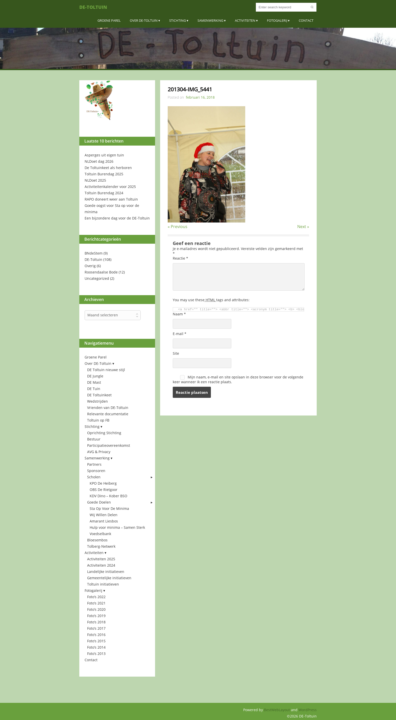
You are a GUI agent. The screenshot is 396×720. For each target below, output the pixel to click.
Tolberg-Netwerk (101, 546)
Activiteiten (245, 20)
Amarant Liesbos (104, 521)
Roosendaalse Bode (101, 272)
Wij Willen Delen (103, 514)
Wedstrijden (97, 401)
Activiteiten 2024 (101, 565)
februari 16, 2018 (200, 97)
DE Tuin (93, 388)
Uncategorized (97, 278)
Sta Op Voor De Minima (109, 508)
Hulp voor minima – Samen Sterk (117, 527)
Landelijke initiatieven (105, 571)
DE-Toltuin (93, 7)
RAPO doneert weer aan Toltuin (111, 199)
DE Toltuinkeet (99, 395)
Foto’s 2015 (96, 641)
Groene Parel (109, 20)
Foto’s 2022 (96, 596)
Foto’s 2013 (96, 653)
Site (176, 353)
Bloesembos (97, 540)
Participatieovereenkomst (108, 445)
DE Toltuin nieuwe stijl (106, 369)
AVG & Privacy (98, 451)
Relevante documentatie (107, 413)
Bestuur (94, 439)
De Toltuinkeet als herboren (108, 167)
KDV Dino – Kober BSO (108, 495)
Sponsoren (96, 470)
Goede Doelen (99, 502)
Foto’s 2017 (96, 628)
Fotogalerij (277, 20)
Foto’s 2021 (96, 603)
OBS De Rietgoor (103, 489)
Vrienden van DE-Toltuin (107, 407)
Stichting (177, 20)
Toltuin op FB (98, 420)
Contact (306, 20)
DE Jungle (95, 376)
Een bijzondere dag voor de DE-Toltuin (117, 218)
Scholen (94, 477)
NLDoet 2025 (95, 180)
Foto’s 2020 (96, 609)
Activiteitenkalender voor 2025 (110, 186)
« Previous (177, 226)
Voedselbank (100, 533)
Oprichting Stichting (104, 432)
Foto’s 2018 (96, 622)
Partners (94, 464)
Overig (90, 265)
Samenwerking (210, 20)
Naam (179, 314)
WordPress (308, 709)
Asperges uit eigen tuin (104, 155)
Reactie (180, 258)
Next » (303, 226)
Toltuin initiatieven (103, 584)
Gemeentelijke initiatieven (109, 577)
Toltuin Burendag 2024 (104, 192)
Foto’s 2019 (96, 615)
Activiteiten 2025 (101, 559)
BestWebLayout (277, 709)
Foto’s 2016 (96, 634)
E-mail (179, 333)
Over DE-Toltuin (144, 20)
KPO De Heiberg (103, 483)
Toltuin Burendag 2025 (104, 174)
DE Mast (94, 382)
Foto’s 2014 (96, 647)
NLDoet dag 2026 (99, 161)
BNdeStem (94, 253)
